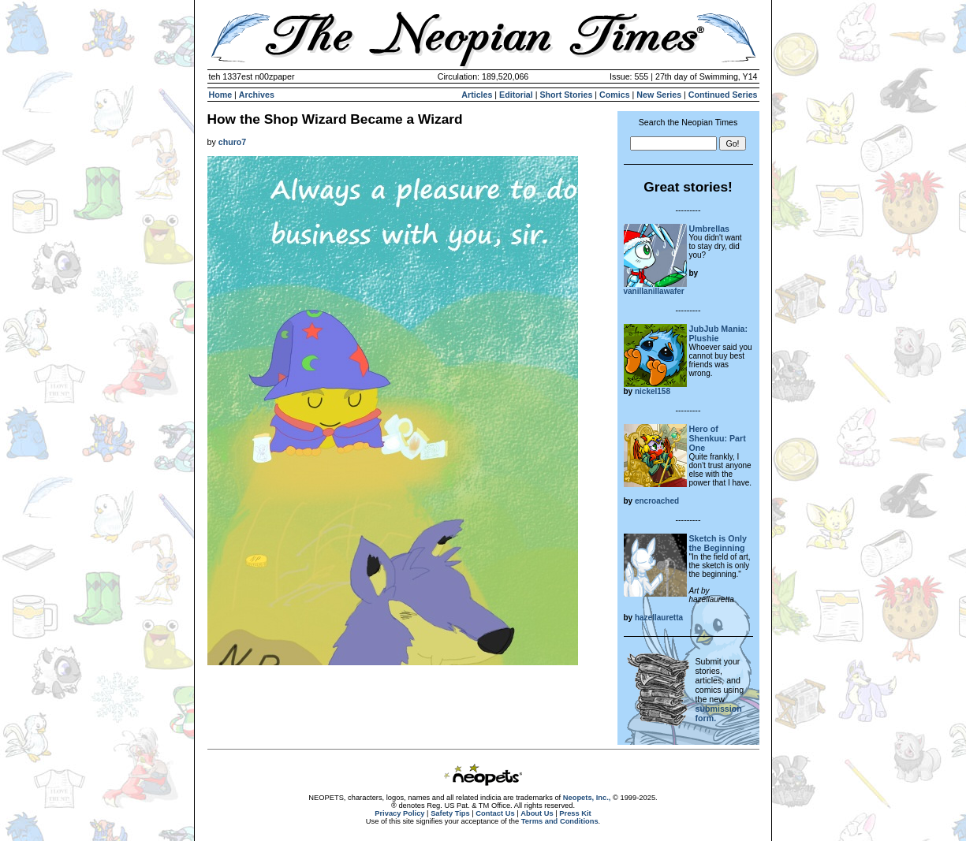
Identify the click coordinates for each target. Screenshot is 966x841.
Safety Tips (450, 813)
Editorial (516, 94)
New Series (658, 94)
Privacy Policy (399, 813)
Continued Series (723, 94)
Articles (476, 94)
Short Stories (565, 94)
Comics (614, 94)
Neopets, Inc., (587, 798)
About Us (536, 813)
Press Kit (575, 813)
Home (221, 94)
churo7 (232, 142)
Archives (256, 94)
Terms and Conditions (560, 821)
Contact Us (495, 813)
